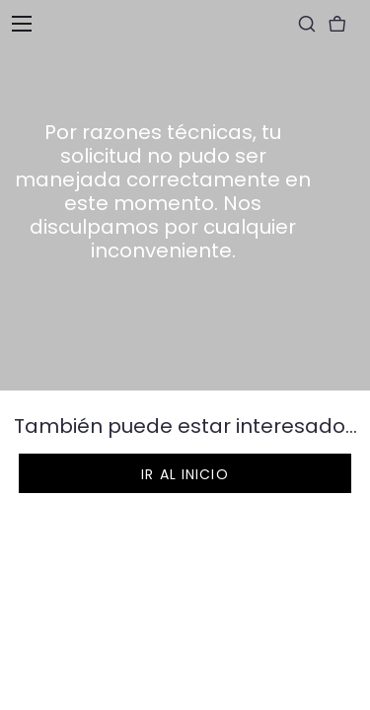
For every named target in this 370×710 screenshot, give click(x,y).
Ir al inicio (184, 474)
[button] (185, 473)
